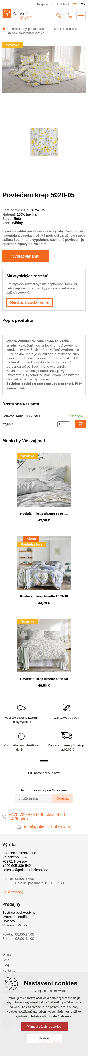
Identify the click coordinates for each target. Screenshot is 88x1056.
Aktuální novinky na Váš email (43, 790)
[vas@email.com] (34, 798)
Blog (5, 965)
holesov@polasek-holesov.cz (25, 870)
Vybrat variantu (25, 256)
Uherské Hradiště (16, 917)
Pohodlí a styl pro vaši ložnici (28, 29)
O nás (6, 954)
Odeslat (63, 798)
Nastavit (44, 1038)
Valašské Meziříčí (16, 925)
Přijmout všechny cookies (44, 1026)
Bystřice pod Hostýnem (20, 912)
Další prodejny (12, 892)
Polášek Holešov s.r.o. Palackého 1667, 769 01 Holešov (19, 857)
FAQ (5, 960)
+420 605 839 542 (16, 865)
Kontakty (8, 970)
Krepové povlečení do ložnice (25, 33)
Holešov (8, 921)
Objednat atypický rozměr (29, 302)
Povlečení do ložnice (64, 29)
